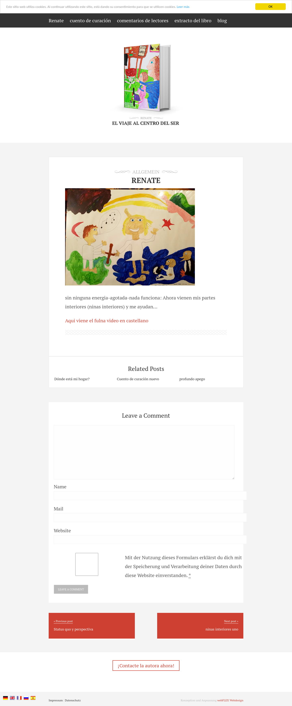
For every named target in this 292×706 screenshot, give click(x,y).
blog (222, 20)
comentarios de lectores (143, 20)
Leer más (183, 7)
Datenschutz (73, 700)
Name (60, 486)
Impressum (56, 700)
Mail (58, 508)
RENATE (146, 180)
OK (270, 6)
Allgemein (145, 171)
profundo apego (192, 378)
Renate (56, 20)
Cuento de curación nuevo (138, 378)
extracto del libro (193, 20)
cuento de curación (90, 20)
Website (62, 530)
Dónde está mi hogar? (72, 378)
